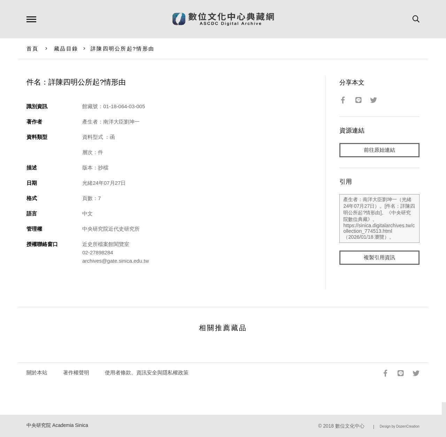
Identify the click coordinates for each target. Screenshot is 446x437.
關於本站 (36, 372)
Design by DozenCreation (400, 426)
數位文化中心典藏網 (223, 19)
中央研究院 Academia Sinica (57, 425)
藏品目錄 (66, 48)
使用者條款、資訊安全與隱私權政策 (147, 372)
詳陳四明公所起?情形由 (122, 48)
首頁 (32, 48)
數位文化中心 (349, 426)
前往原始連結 (379, 150)
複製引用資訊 (379, 258)
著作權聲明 (76, 372)
